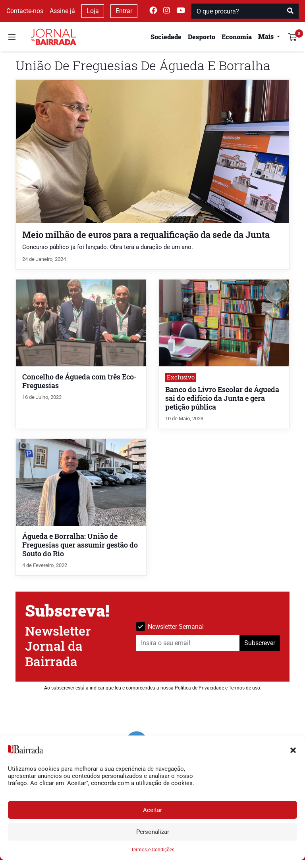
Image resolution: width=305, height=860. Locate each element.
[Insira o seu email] (188, 643)
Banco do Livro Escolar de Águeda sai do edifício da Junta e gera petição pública (222, 398)
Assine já (62, 11)
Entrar (124, 11)
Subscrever (259, 643)
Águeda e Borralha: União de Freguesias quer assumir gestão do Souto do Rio (80, 545)
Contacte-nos (24, 11)
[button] (293, 749)
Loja (93, 11)
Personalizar (152, 831)
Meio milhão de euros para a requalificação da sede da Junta (146, 234)
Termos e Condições (152, 849)
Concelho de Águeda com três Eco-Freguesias (79, 381)
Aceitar (152, 810)
